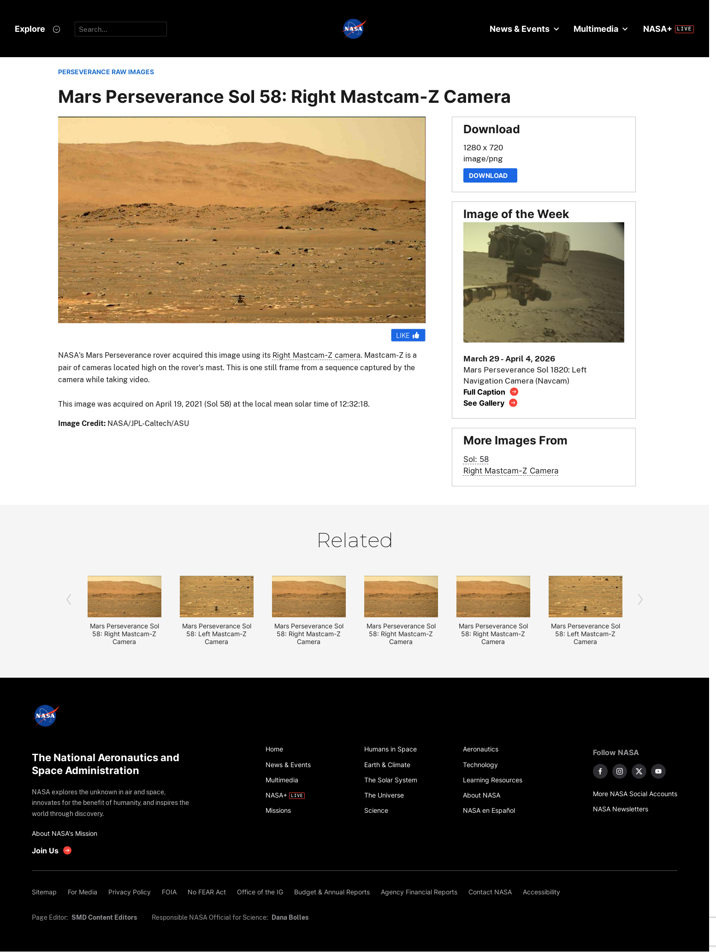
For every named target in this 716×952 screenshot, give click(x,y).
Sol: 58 (476, 459)
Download (490, 175)
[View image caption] (491, 391)
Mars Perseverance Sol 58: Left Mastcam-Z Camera (216, 633)
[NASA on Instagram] (619, 771)
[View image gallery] (490, 402)
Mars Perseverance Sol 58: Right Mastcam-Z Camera (124, 633)
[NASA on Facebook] (600, 771)
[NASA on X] (639, 771)
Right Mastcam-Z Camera (511, 470)
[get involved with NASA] (52, 850)
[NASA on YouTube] (658, 771)
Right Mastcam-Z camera (316, 355)
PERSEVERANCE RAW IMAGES (106, 72)
